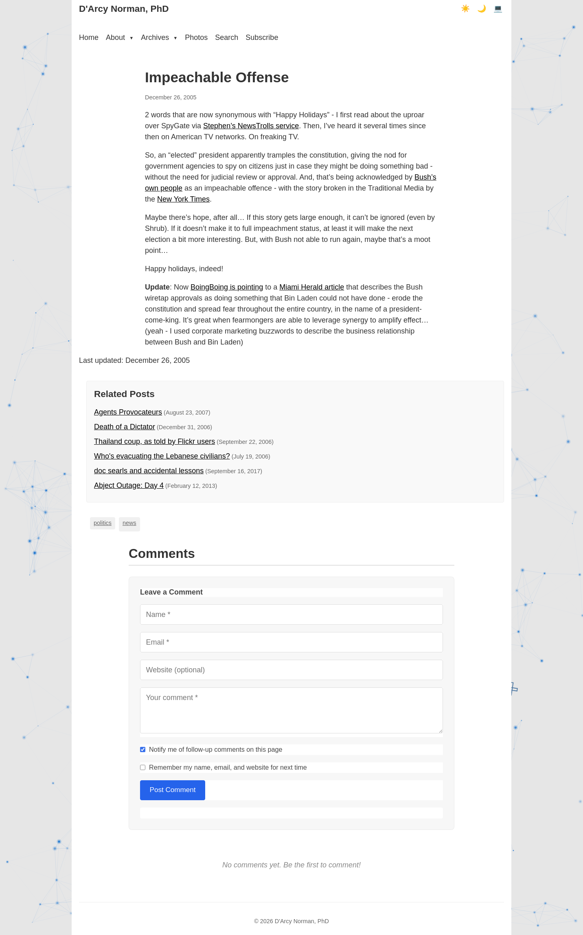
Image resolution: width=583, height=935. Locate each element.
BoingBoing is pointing (227, 287)
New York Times (183, 199)
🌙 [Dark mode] (481, 8)
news (129, 523)
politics (103, 523)
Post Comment (173, 790)
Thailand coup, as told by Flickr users (154, 441)
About (120, 37)
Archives (159, 37)
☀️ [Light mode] (465, 8)
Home (89, 37)
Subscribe (261, 37)
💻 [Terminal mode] (497, 8)
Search (226, 37)
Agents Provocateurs (128, 412)
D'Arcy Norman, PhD (124, 9)
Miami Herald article (311, 287)
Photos (196, 37)
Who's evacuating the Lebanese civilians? (162, 456)
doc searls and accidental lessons (149, 471)
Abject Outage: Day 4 (129, 485)
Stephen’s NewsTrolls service (251, 126)
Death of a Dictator (124, 427)
